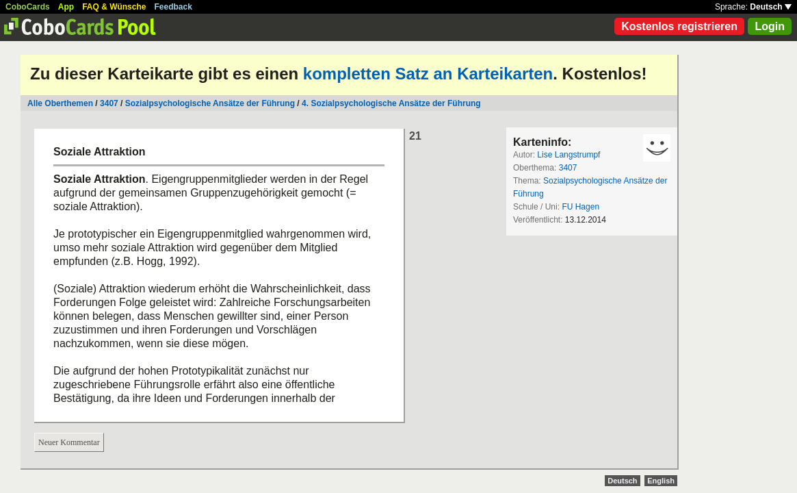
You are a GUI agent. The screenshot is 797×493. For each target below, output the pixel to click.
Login (770, 26)
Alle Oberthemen (60, 103)
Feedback (173, 7)
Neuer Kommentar (69, 442)
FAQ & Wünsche (114, 7)
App (66, 7)
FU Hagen (580, 207)
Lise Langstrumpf (568, 155)
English (661, 481)
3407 (109, 103)
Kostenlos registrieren (679, 26)
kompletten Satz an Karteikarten (428, 73)
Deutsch (771, 7)
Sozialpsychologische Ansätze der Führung (210, 103)
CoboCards (27, 7)
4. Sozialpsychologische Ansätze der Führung (391, 103)
